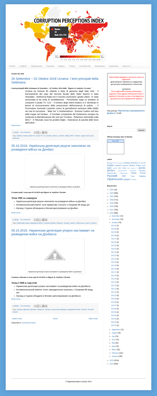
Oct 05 (114, 312)
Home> (12, 66)
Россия (143, 173)
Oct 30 (114, 229)
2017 (112, 210)
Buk (116, 163)
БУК (128, 168)
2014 (112, 364)
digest (109, 168)
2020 (112, 200)
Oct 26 (114, 242)
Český (124, 168)
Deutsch (120, 163)
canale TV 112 (40, 136)
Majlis (67, 136)
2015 (112, 360)
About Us (126, 66)
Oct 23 (114, 252)
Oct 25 (114, 245)
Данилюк (26, 309)
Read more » (16, 125)
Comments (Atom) (29, 323)
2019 (112, 203)
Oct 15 (114, 279)
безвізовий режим (23, 223)
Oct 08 (114, 302)
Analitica (19, 136)
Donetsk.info (84, 66)
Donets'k (134, 163)
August (115, 333)
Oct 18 (114, 269)
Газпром (47, 223)
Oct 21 (114, 259)
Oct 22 (114, 255)
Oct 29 (114, 232)
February (115, 353)
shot (119, 168)
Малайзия (133, 170)
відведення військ (36, 223)
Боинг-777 (134, 168)
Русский (50, 66)
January (115, 356)
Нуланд (66, 223)
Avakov (25, 136)
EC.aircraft (142, 163)
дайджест (127, 179)
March (114, 350)
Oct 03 (114, 319)
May (113, 343)
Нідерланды (123, 173)
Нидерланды (111, 173)
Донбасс (34, 309)
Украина (142, 176)
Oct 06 (114, 309)
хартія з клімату (91, 223)
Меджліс (60, 223)
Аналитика (100, 66)
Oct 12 (114, 289)
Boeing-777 (111, 163)
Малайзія (142, 170)
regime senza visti (87, 136)
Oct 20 (114, 262)
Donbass (127, 163)
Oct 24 (114, 249)
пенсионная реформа (59, 309)
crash (144, 165)
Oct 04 (114, 315)
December (116, 216)
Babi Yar (32, 136)
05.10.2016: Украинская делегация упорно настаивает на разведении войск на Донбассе (52, 232)
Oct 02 (114, 322)
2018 (112, 206)
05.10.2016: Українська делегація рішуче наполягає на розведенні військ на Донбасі (50, 147)
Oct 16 (114, 276)
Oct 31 (114, 226)
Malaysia (125, 165)
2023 (112, 190)
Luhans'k (118, 165)
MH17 (72, 136)
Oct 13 (114, 285)
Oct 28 (114, 236)
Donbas (49, 136)
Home (55, 319)
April (114, 346)
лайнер (134, 179)
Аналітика (113, 66)
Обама (133, 173)
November (116, 219)
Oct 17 (114, 272)
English (23, 66)
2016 (112, 213)
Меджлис (41, 309)
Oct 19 (114, 265)
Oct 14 (114, 282)
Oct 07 (114, 305)
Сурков (72, 223)
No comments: (26, 132)
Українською (36, 66)
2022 (112, 193)
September (116, 330)
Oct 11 (114, 292)
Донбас (53, 223)
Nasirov (77, 136)
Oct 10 (114, 295)
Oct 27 (114, 239)
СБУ (124, 176)
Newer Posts (17, 319)
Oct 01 (114, 325)
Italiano (61, 66)
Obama (132, 165)
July (113, 336)
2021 (112, 196)
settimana (16, 138)
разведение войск (74, 309)
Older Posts (93, 319)
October (115, 223)
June (114, 340)
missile (115, 168)
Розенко (84, 309)
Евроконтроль (122, 170)
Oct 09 (114, 299)
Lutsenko (61, 136)
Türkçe (72, 66)
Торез (133, 176)
